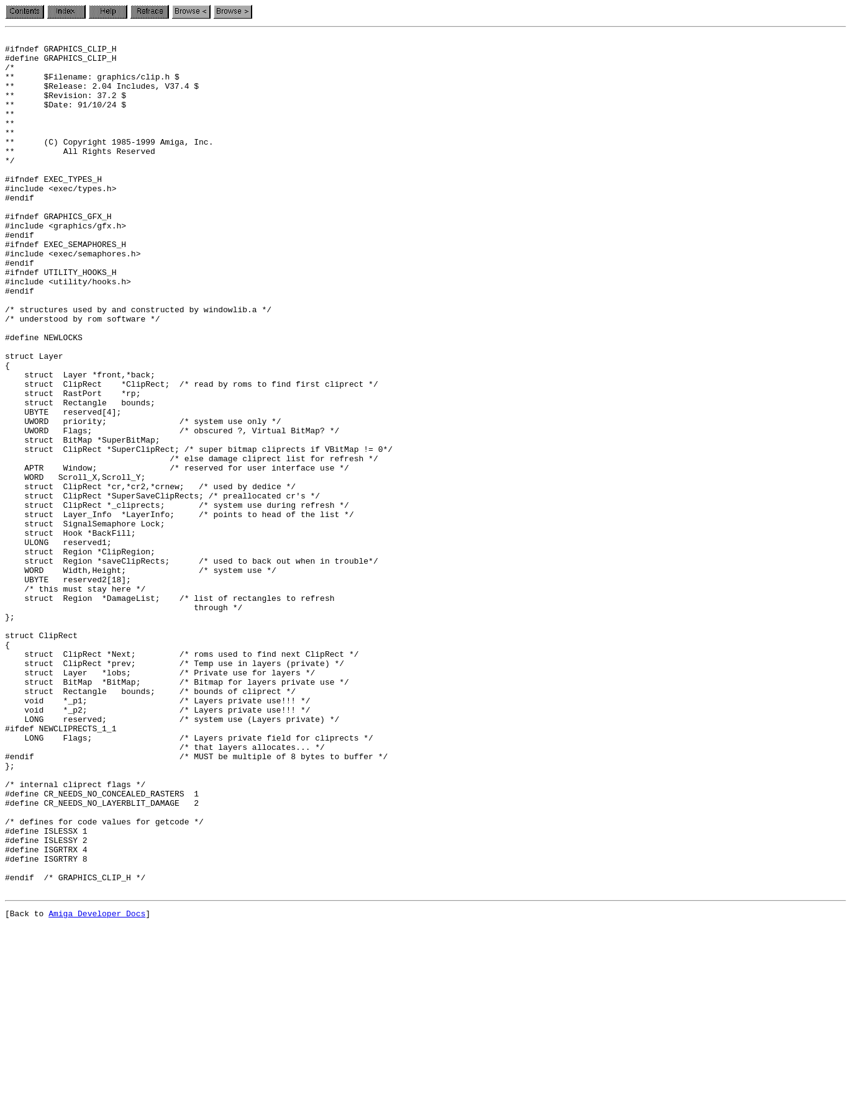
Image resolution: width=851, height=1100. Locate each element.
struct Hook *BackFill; (70, 633)
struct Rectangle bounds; (80, 476)
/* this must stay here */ (75, 700)
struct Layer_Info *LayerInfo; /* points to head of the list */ (179, 610)
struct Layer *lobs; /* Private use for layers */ (160, 800)
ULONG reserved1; (58, 644)
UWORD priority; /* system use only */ (143, 499)
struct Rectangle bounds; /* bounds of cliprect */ (150, 823)
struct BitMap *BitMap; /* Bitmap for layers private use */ (177, 812)
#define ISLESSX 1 (46, 990)
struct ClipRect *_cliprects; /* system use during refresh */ (177, 599)
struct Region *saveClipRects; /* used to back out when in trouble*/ (191, 666)
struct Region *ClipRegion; (80, 655)
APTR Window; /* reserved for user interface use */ (177, 555)
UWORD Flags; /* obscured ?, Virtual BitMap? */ (172, 510)
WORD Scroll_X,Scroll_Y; (75, 566)
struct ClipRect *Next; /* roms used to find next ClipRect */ (181, 778)
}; (10, 912)
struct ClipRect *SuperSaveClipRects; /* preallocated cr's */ (162, 588)
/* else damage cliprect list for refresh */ (191, 543)
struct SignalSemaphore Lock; (85, 622)
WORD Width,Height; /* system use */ (140, 677)
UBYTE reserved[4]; (63, 488)
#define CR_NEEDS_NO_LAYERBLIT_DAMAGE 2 (102, 957)
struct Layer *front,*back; (80, 443)
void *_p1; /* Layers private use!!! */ (157, 834)
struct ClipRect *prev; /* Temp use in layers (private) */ (174, 789)
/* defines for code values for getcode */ (104, 979)
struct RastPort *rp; (72, 465)
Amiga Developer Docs (96, 1086)
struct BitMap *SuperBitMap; (82, 521)
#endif (19, 275)
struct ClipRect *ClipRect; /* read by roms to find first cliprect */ (191, 454)
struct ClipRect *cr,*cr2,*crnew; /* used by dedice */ (150, 577)
